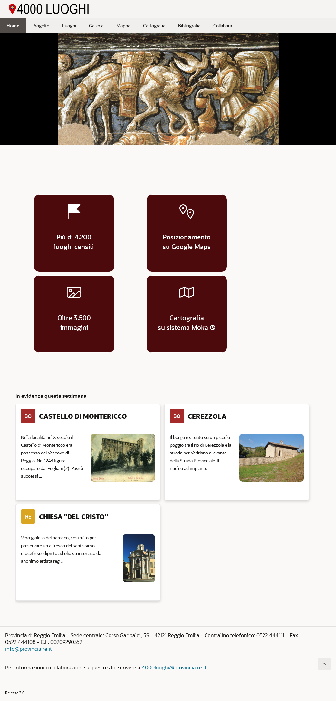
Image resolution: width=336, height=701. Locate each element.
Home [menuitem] (12, 26)
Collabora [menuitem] (222, 26)
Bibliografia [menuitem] (189, 26)
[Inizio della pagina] (324, 664)
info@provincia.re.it (28, 648)
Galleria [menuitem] (96, 26)
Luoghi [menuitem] (69, 26)
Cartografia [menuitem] (154, 26)
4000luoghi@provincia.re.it (174, 667)
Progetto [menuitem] (40, 26)
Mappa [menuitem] (123, 26)
